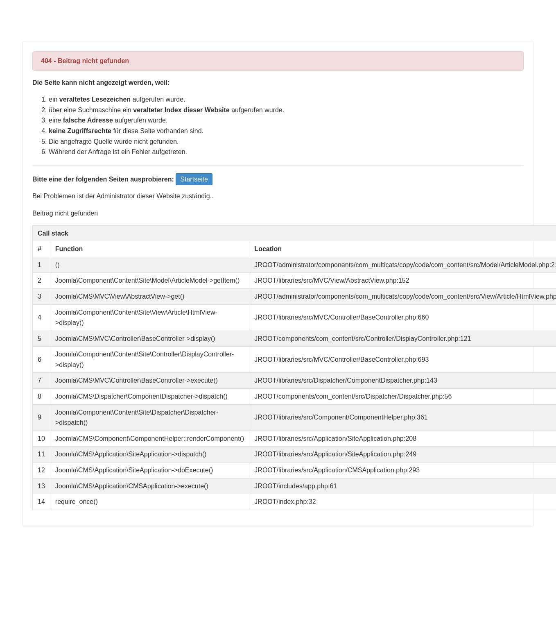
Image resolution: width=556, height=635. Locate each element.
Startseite (194, 179)
